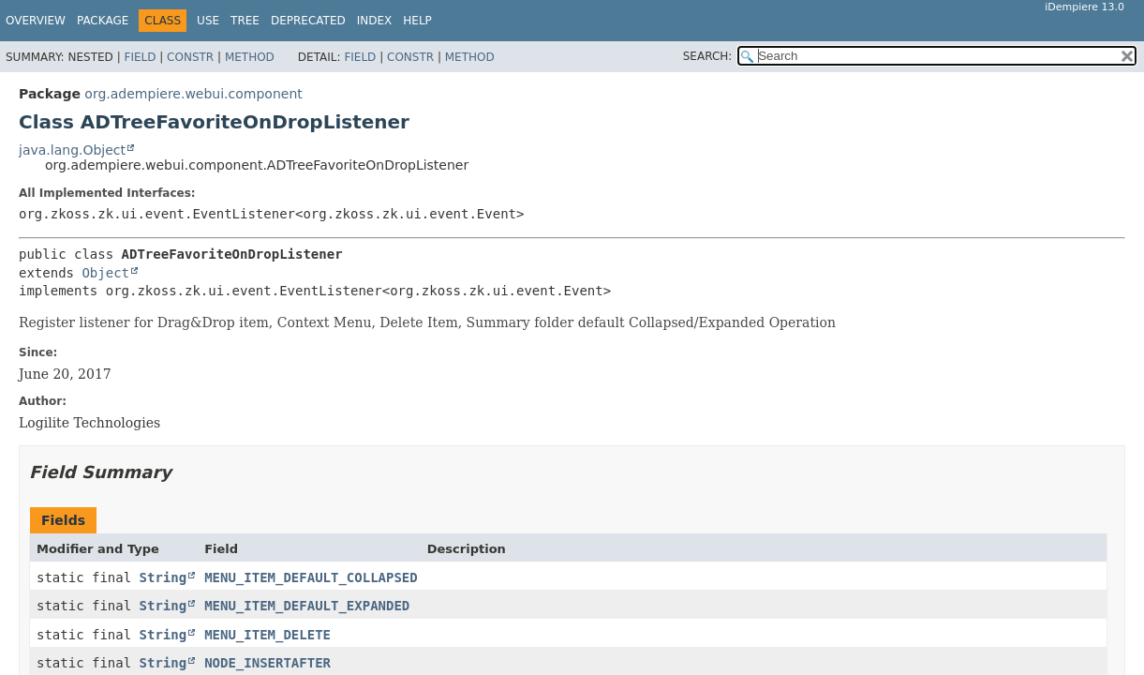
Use (208, 20)
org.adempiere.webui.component (193, 93)
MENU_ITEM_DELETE (267, 634)
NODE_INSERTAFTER (267, 662)
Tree (245, 20)
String (163, 577)
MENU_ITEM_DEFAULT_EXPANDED (306, 605)
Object (105, 272)
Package (102, 20)
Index (375, 20)
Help (417, 20)
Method (250, 57)
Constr (190, 57)
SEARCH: (708, 56)
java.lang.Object (72, 150)
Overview (36, 20)
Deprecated (308, 20)
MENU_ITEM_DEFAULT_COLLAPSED (311, 577)
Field (140, 57)
